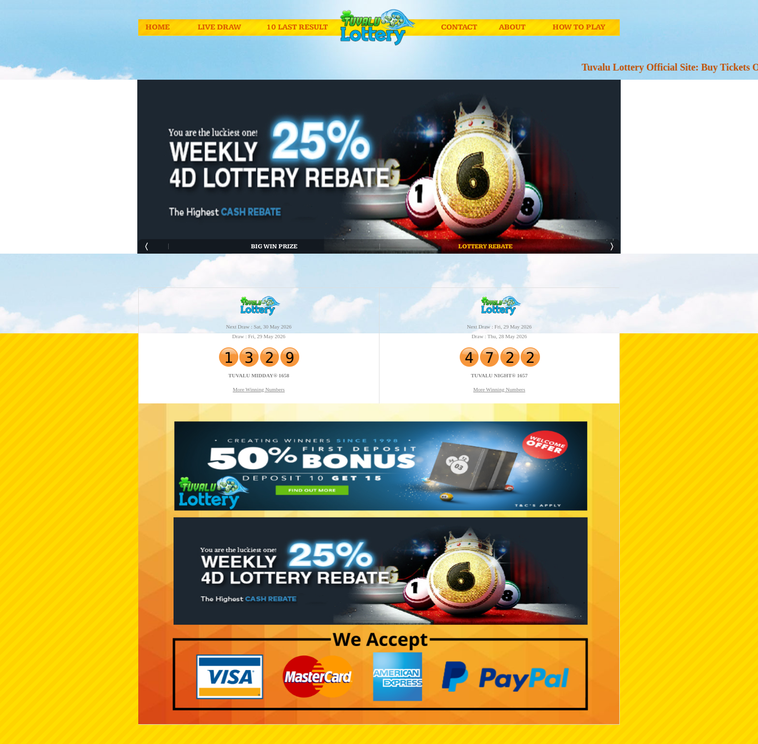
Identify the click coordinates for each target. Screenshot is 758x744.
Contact (459, 27)
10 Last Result (297, 27)
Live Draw (219, 27)
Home (158, 27)
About (512, 27)
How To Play (579, 27)
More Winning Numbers (259, 389)
